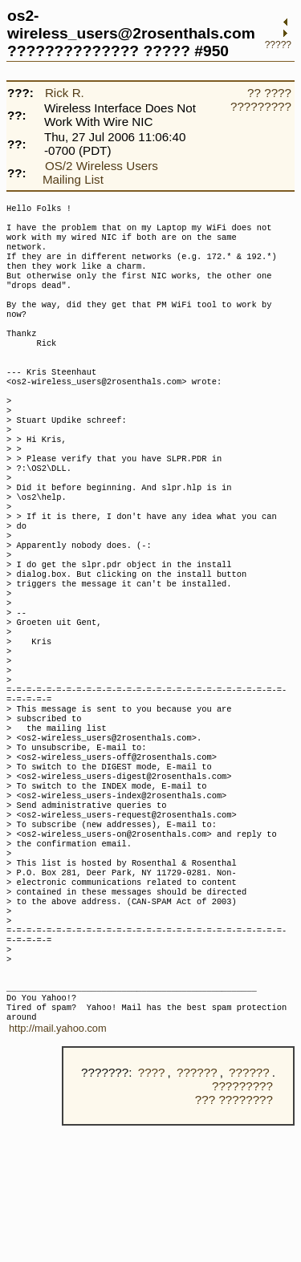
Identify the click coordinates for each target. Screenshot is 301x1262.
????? (278, 45)
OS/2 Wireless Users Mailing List (100, 172)
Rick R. (64, 92)
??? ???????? (234, 1236)
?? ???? (269, 92)
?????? (197, 1208)
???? (151, 1208)
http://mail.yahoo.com (58, 1165)
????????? (260, 106)
